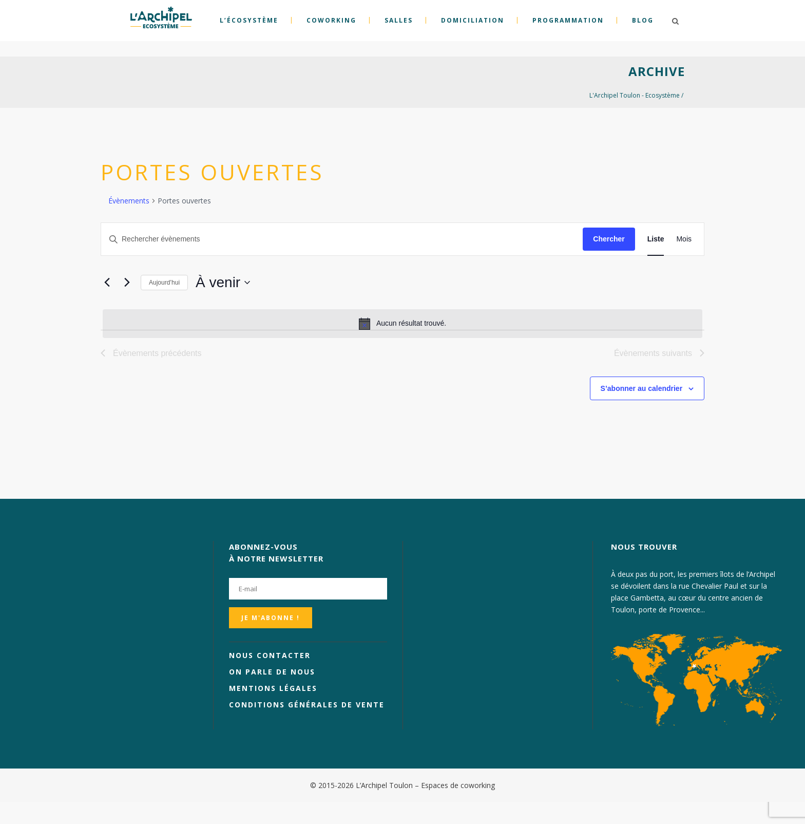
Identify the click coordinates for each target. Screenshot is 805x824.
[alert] (402, 323)
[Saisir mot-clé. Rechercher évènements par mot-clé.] (342, 239)
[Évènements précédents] (107, 282)
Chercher (608, 239)
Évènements (128, 200)
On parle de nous (272, 672)
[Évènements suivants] (127, 282)
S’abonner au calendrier (642, 388)
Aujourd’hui (164, 282)
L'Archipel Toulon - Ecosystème (634, 95)
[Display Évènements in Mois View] (684, 239)
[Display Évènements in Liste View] (655, 239)
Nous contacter (270, 655)
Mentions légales (273, 688)
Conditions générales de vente (307, 704)
